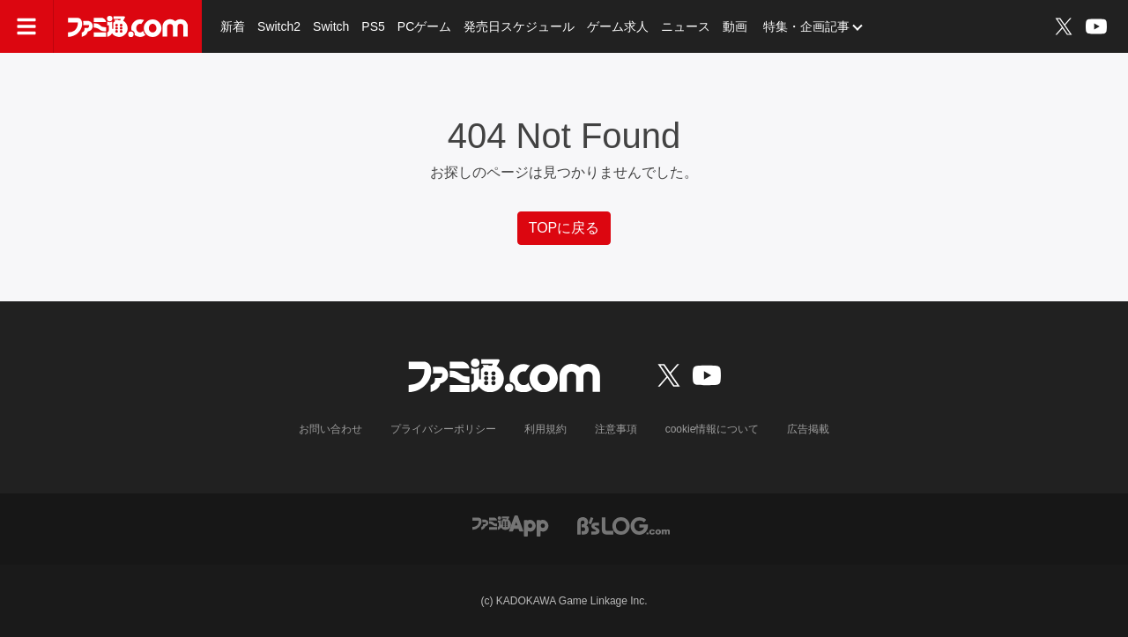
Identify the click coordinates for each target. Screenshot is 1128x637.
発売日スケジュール (519, 26)
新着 (232, 26)
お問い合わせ (330, 429)
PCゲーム (424, 26)
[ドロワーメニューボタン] (26, 26)
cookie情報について (712, 429)
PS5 (372, 26)
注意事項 (616, 429)
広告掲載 (808, 429)
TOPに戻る (564, 227)
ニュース (685, 26)
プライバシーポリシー (443, 429)
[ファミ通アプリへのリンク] (510, 524)
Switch (331, 26)
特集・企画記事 (806, 26)
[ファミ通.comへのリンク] (128, 26)
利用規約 (545, 429)
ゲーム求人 (618, 26)
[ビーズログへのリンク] (623, 524)
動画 (735, 26)
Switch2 (279, 26)
